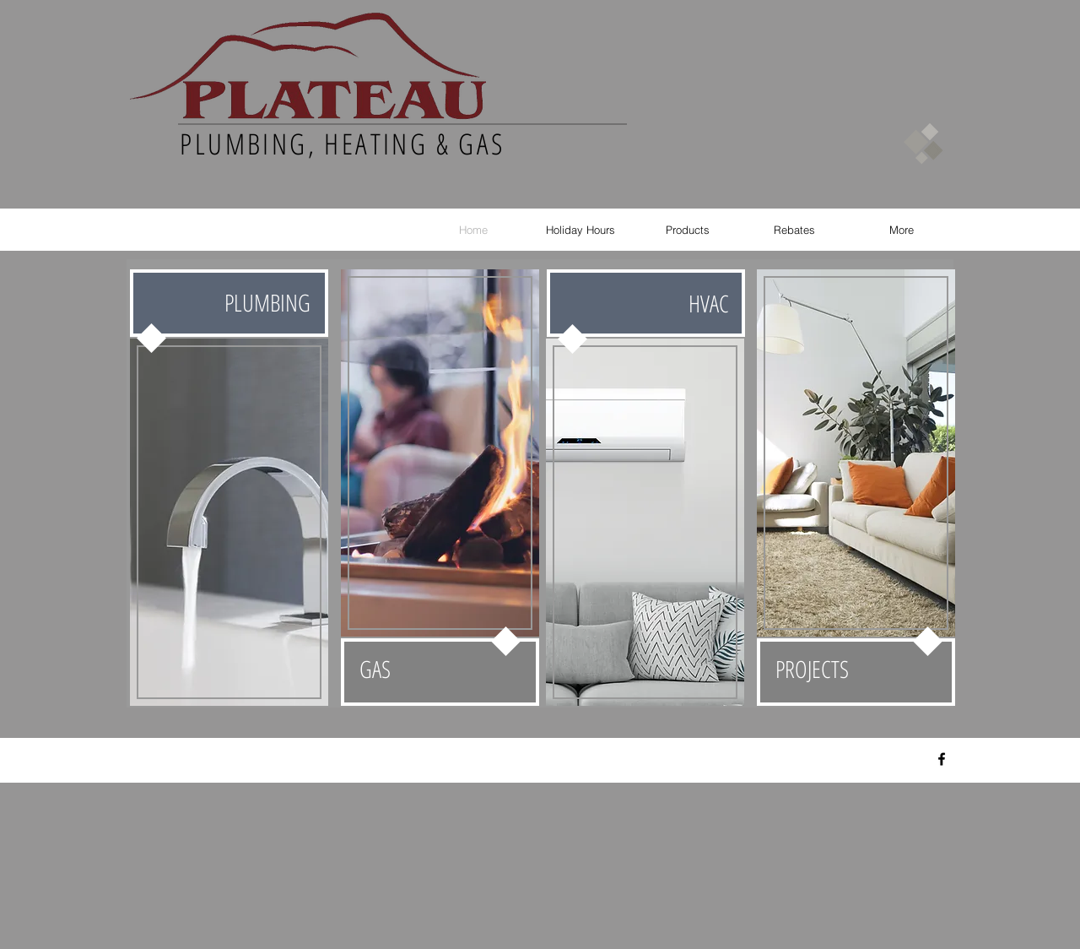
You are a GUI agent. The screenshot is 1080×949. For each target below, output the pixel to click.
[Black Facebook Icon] (941, 759)
